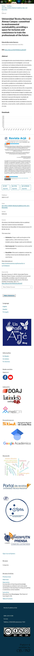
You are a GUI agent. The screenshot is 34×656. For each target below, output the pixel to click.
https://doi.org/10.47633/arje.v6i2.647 (15, 50)
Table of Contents (8, 598)
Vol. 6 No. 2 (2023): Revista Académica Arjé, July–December (15, 8)
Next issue (6, 579)
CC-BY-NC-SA (8, 625)
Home (3, 6)
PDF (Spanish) (5, 187)
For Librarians (6, 361)
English (5, 306)
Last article (6, 592)
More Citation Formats (9, 287)
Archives (9, 6)
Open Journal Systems (9, 553)
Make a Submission (9, 295)
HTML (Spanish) (14, 187)
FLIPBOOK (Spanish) (25, 187)
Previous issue (7, 577)
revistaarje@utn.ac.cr (14, 619)
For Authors (6, 359)
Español (5, 309)
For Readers (6, 356)
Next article (6, 582)
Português (6, 312)
